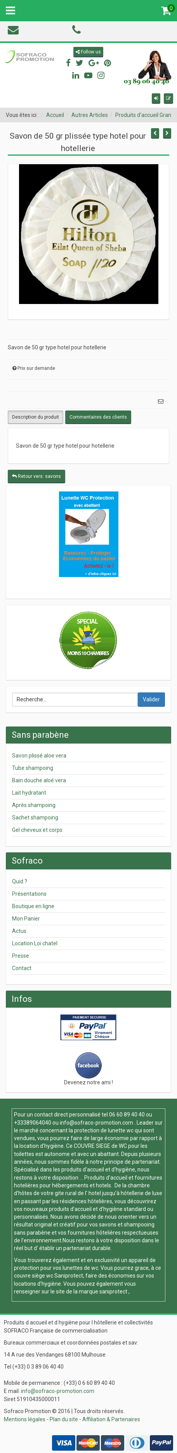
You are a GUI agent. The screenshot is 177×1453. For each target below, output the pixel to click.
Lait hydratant (29, 793)
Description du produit (35, 417)
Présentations (29, 894)
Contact (21, 968)
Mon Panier (26, 918)
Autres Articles (89, 115)
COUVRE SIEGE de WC (101, 1146)
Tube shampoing (32, 768)
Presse (20, 956)
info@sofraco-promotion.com (96, 1123)
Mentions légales (24, 1419)
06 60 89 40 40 (127, 1114)
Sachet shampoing (35, 817)
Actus (19, 931)
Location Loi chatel (34, 943)
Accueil (55, 115)
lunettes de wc (80, 1268)
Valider (151, 699)
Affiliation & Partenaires (111, 1419)
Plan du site (64, 1419)
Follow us (88, 52)
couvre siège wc (34, 1276)
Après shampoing (34, 805)
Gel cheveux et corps (37, 830)
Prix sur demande (36, 368)
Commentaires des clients (98, 417)
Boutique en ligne (33, 906)
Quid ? (19, 881)
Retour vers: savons (36, 476)
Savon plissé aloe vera (39, 755)
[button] (156, 98)
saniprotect (113, 1291)
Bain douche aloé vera (39, 780)
